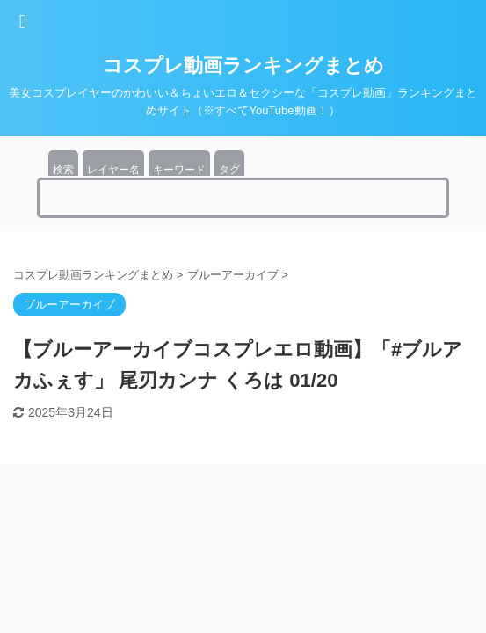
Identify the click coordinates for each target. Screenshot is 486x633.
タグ (229, 170)
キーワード (179, 170)
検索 (63, 170)
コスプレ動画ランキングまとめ (243, 65)
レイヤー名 (113, 170)
